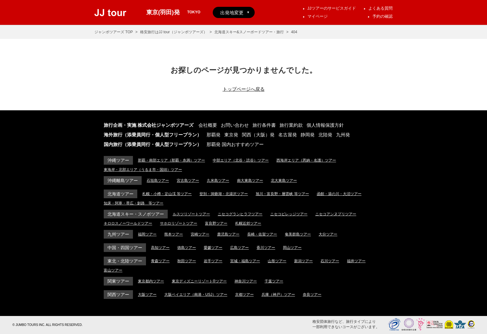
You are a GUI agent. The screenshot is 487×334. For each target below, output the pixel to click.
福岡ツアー (147, 234)
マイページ (317, 16)
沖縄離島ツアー (122, 180)
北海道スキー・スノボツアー (135, 214)
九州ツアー (118, 234)
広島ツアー (239, 247)
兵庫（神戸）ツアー (278, 294)
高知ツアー (160, 247)
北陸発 (325, 134)
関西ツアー (118, 294)
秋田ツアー (186, 261)
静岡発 (308, 134)
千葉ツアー (274, 281)
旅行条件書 (264, 125)
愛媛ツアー (213, 247)
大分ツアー (328, 234)
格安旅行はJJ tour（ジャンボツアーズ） (173, 32)
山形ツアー (277, 261)
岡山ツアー (292, 247)
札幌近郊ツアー (248, 223)
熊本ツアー (173, 234)
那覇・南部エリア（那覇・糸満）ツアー (171, 160)
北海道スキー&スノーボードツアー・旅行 (249, 32)
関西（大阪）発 (258, 134)
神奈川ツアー (245, 281)
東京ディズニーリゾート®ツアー (199, 281)
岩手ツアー (213, 261)
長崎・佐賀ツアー (262, 234)
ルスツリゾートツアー (191, 214)
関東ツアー (118, 281)
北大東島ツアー (284, 180)
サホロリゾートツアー (178, 223)
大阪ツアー (147, 294)
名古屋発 (287, 134)
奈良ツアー (312, 294)
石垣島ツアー (158, 180)
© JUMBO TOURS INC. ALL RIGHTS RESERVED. (47, 325)
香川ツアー (266, 247)
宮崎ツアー (200, 234)
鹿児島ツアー (228, 234)
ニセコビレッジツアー (288, 214)
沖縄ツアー (118, 160)
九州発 (343, 134)
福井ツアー (356, 261)
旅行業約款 (291, 125)
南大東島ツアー (250, 180)
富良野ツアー (216, 223)
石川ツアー (330, 261)
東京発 (231, 134)
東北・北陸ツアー (124, 261)
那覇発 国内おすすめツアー (235, 144)
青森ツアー (160, 261)
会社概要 (207, 125)
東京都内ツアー (151, 281)
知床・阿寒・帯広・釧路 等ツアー (133, 203)
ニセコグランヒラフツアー (240, 214)
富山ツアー (113, 270)
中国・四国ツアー (124, 247)
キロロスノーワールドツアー (128, 223)
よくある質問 (380, 8)
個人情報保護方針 (325, 125)
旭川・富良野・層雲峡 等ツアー (282, 194)
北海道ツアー (120, 193)
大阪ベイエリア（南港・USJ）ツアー (195, 294)
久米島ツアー (218, 180)
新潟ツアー (303, 261)
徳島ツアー (186, 247)
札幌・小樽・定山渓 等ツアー (167, 194)
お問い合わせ (235, 125)
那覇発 (214, 134)
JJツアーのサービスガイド (331, 8)
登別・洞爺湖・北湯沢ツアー (223, 194)
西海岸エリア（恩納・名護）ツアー (306, 160)
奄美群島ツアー (298, 234)
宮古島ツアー (188, 180)
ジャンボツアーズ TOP (113, 32)
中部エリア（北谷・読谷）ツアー (241, 160)
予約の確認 (382, 16)
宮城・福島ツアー (245, 261)
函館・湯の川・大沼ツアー (339, 194)
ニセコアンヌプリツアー (335, 214)
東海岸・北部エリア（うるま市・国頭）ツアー (143, 169)
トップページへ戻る (244, 89)
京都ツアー (244, 294)
